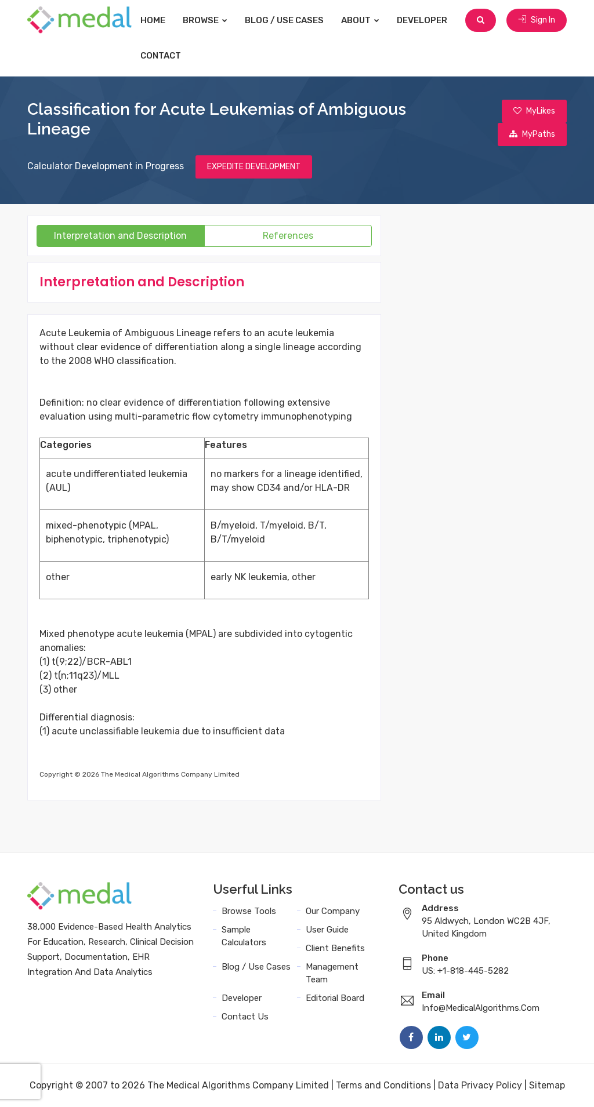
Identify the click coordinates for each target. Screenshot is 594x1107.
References (288, 235)
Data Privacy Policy (480, 1085)
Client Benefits (335, 948)
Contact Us (245, 1016)
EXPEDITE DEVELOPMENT (253, 167)
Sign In (536, 20)
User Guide (327, 929)
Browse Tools (249, 911)
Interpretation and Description (120, 235)
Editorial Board (335, 998)
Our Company (333, 911)
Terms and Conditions (383, 1085)
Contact (160, 55)
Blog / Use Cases (284, 20)
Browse (205, 20)
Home (152, 20)
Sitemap (547, 1085)
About (360, 20)
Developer (422, 20)
